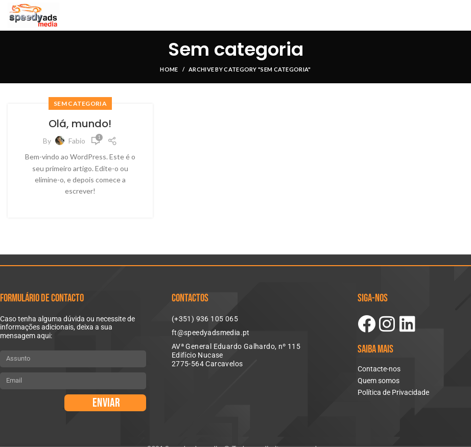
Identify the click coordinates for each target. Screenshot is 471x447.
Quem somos (378, 381)
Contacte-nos (379, 369)
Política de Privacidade (393, 392)
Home (169, 69)
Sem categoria (80, 103)
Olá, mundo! (80, 123)
